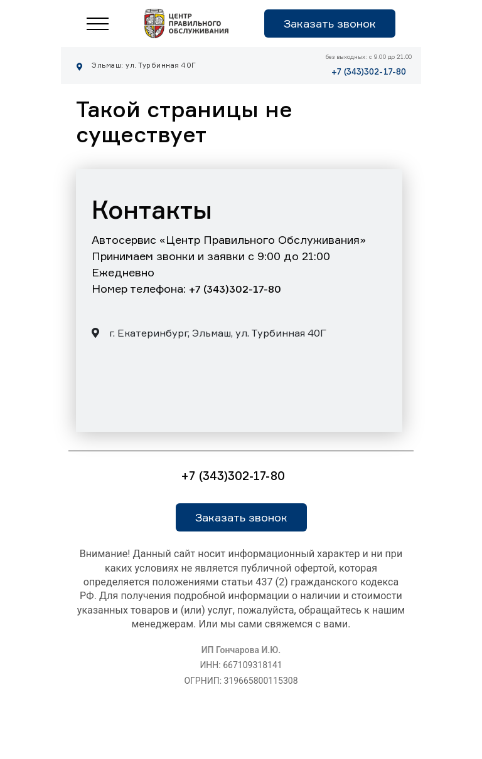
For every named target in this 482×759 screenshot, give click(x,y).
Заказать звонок (330, 23)
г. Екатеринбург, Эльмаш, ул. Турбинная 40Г (209, 333)
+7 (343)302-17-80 (368, 71)
